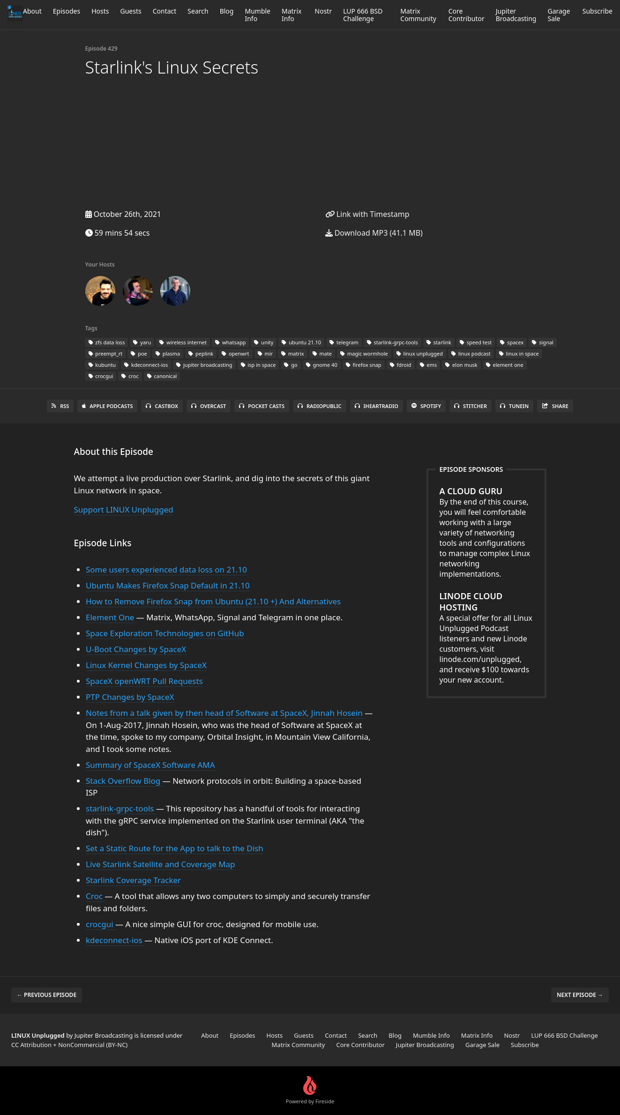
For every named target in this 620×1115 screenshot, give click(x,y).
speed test (476, 342)
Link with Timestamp (367, 214)
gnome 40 (321, 364)
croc (129, 375)
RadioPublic (320, 405)
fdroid (400, 364)
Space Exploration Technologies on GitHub (165, 633)
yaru (142, 342)
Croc (95, 896)
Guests (130, 11)
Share (555, 405)
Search (197, 11)
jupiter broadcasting (204, 364)
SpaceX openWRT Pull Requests (144, 681)
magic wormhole (364, 353)
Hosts (100, 11)
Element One (111, 617)
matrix (292, 353)
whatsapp (230, 342)
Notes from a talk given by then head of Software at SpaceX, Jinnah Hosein (225, 712)
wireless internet (183, 342)
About (32, 11)
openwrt (235, 353)
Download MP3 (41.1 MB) (374, 233)
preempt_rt (106, 353)
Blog (227, 11)
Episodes (66, 11)
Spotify (426, 405)
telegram (344, 342)
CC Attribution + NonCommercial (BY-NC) (69, 1045)
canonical (162, 375)
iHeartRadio (377, 405)
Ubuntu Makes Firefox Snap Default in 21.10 (168, 585)
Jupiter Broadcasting (516, 15)
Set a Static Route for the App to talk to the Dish (174, 848)
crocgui (101, 375)
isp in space (258, 364)
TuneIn (514, 405)
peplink (200, 353)
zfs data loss (107, 342)
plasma (168, 353)
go (290, 364)
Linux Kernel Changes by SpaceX (146, 665)
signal (542, 342)
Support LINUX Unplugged (123, 509)
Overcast (208, 405)
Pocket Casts (261, 405)
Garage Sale (558, 15)
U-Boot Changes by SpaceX (136, 649)
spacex (511, 342)
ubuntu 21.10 (301, 342)
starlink (438, 342)
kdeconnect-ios (146, 364)
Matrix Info (291, 15)
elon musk (461, 364)
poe (139, 353)
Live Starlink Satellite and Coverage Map (160, 864)
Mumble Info (257, 15)
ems (428, 364)
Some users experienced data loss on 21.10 (166, 569)
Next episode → (580, 995)
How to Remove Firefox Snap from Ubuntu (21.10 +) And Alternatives (213, 601)
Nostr (323, 11)
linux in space (519, 353)
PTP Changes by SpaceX (130, 696)
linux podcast (471, 353)
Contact (165, 11)
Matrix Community (418, 15)
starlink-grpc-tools (392, 342)
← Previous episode (46, 995)
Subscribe (598, 11)
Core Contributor (466, 15)
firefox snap (363, 364)
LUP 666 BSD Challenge (362, 15)
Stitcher (470, 405)
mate (322, 353)
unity (263, 342)
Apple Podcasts (107, 405)
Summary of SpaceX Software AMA (150, 764)
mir (265, 353)
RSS (60, 405)
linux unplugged (419, 353)
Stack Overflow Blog (124, 780)
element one (504, 364)
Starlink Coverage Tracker (133, 880)
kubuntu (102, 364)
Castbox (162, 405)
